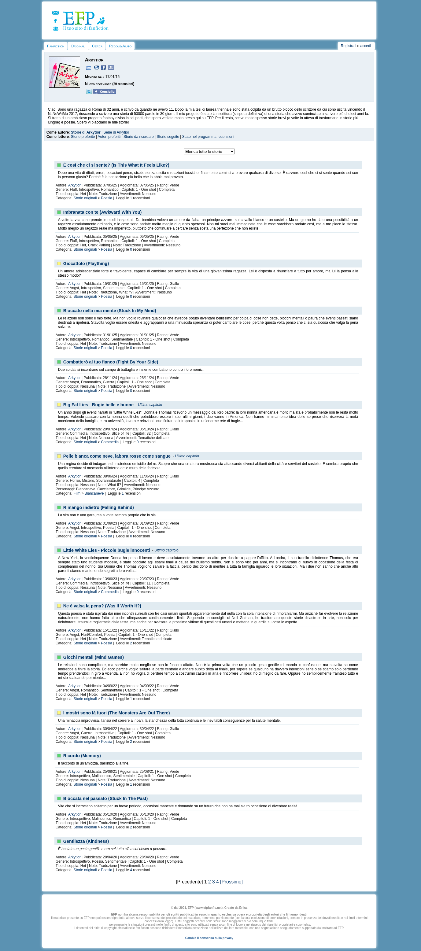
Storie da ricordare (139, 137)
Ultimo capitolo (150, 405)
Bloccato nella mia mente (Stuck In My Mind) (109, 310)
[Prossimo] (231, 881)
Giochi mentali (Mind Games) (93, 657)
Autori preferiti (109, 137)
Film (76, 493)
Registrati (348, 46)
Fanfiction (55, 46)
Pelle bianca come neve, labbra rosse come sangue (117, 456)
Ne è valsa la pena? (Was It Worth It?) (102, 605)
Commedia (110, 442)
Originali (78, 46)
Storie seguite (168, 137)
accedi (365, 46)
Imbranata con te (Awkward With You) (102, 212)
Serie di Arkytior (116, 132)
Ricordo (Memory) (82, 755)
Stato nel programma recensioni (208, 137)
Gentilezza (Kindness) (86, 841)
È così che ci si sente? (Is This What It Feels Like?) (116, 165)
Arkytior (74, 185)
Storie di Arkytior (86, 132)
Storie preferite (83, 137)
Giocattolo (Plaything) (86, 263)
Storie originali (85, 198)
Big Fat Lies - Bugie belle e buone (98, 404)
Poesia (106, 198)
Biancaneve (94, 493)
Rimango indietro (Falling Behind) (98, 507)
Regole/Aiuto (120, 46)
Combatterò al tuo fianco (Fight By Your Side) (110, 361)
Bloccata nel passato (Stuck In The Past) (105, 798)
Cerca (97, 46)
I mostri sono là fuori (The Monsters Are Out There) (116, 712)
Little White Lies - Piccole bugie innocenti (106, 550)
